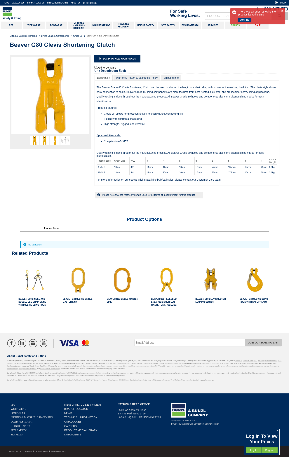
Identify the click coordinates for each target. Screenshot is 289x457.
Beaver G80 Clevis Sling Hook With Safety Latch (254, 300)
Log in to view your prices (119, 58)
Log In (253, 450)
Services (17, 434)
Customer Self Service (191, 424)
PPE (13, 404)
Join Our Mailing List (263, 342)
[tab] (104, 78)
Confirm (244, 20)
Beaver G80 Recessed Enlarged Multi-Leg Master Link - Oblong (164, 301)
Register (270, 450)
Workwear (18, 409)
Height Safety (21, 426)
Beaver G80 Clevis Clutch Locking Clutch (210, 300)
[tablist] (187, 130)
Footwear (18, 413)
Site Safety (19, 430)
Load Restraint (22, 421)
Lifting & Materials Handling (32, 417)
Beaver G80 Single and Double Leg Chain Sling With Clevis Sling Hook (32, 301)
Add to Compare (106, 67)
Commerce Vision (212, 424)
